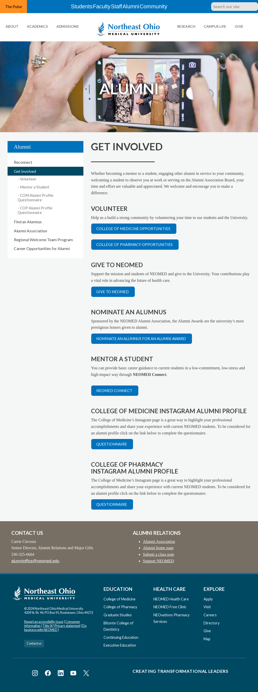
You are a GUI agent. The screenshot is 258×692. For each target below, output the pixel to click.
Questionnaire (111, 444)
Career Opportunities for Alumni (42, 248)
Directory (211, 623)
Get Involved (25, 171)
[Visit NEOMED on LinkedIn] (61, 674)
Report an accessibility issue (43, 622)
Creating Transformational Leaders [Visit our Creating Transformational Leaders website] (180, 671)
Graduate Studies (118, 615)
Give (239, 26)
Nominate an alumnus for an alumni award (141, 338)
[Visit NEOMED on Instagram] (35, 674)
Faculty (97, 6)
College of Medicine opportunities (133, 228)
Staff (117, 6)
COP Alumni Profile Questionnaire (35, 210)
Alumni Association (30, 230)
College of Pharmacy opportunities (134, 244)
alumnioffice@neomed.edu (35, 561)
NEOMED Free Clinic (169, 607)
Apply (208, 599)
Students (73, 6)
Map (207, 639)
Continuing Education (121, 637)
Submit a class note (158, 554)
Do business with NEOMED (55, 628)
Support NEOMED (158, 561)
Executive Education (120, 645)
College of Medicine (120, 599)
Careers (210, 615)
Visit (207, 607)
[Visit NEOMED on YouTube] (74, 674)
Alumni (137, 6)
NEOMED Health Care (171, 599)
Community (162, 6)
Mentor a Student (34, 187)
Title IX (48, 626)
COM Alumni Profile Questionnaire (35, 197)
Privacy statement (67, 626)
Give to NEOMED (112, 291)
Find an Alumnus (28, 221)
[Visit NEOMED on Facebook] (48, 674)
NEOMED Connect (114, 390)
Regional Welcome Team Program (43, 239)
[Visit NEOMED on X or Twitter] (86, 674)
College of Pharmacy (120, 607)
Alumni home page (158, 548)
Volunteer (28, 179)
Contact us (34, 643)
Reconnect (23, 162)
